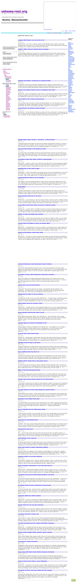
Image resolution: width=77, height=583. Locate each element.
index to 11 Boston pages (54, 33)
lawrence (8, 93)
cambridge (8, 88)
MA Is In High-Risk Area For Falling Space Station (31, 409)
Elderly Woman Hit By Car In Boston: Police (30, 303)
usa (5, 74)
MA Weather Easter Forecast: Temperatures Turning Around (34, 485)
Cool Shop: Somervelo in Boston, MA (28, 514)
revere (7, 101)
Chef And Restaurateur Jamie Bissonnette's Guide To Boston (35, 264)
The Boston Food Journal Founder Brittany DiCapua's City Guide (36, 474)
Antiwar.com (70, 47)
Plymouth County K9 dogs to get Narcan (29, 342)
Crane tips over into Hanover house (28, 419)
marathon (9, 81)
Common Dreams (71, 59)
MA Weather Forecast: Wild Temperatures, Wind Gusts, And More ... (36, 274)
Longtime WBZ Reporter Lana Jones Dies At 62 (31, 40)
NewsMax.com (70, 84)
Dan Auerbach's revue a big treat (27, 438)
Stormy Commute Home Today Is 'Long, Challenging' (32, 561)
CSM (69, 55)
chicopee (8, 90)
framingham (8, 92)
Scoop (69, 97)
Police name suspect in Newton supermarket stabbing (33, 447)
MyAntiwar (70, 79)
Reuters (69, 96)
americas (5, 72)
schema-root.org (7, 69)
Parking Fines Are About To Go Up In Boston (30, 294)
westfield (8, 104)
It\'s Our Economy (71, 73)
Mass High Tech (71, 74)
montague (8, 97)
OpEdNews (70, 87)
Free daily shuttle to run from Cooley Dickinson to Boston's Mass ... (37, 389)
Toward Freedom (71, 101)
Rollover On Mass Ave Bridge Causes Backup (30, 214)
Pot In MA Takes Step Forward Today (28, 333)
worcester (8, 108)
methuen (8, 96)
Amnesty (69, 46)
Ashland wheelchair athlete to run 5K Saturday (31, 177)
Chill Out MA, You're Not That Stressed (28, 285)
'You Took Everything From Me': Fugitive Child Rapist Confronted (36, 523)
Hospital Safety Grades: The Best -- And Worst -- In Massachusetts (36, 139)
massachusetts (8, 76)
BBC (69, 50)
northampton (8, 99)
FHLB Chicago (6, 115)
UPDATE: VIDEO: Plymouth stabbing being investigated (33, 49)
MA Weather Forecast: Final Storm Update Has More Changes (35, 570)
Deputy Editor (22, 186)
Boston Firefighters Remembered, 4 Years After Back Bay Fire (35, 465)
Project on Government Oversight (70, 90)
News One (70, 83)
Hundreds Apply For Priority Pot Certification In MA (32, 323)
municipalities (8, 78)
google (66, 30)
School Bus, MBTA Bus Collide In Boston (29, 495)
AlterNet (69, 45)
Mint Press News (71, 78)
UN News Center (71, 102)
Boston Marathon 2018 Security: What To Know (31, 312)
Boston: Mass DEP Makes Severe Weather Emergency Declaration (36, 552)
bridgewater (8, 87)
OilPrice (69, 86)
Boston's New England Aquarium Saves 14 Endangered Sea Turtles (36, 90)
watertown (8, 103)
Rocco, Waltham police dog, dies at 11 (28, 351)
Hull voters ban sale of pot (25, 429)
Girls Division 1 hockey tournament (27, 541)
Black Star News (71, 52)
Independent (70, 70)
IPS (68, 68)
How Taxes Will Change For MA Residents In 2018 (32, 148)
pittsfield (8, 100)
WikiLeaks (70, 106)
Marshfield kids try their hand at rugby (28, 168)
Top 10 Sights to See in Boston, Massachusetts (31, 99)
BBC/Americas (70, 51)
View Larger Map (48, 29)
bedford (7, 84)
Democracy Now (71, 61)
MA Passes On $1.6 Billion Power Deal (28, 398)
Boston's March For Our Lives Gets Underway (30, 505)
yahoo (70, 30)
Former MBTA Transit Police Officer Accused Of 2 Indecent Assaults (36, 205)
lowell (7, 95)
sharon (7, 102)
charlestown (8, 89)
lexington (8, 94)
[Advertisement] (30, 67)
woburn (7, 107)
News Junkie (70, 82)
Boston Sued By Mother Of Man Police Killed (30, 232)
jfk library (9, 80)
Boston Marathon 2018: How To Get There (29, 196)
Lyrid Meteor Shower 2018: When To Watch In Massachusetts (35, 159)
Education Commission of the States (71, 64)
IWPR (69, 69)
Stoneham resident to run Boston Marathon (30, 456)
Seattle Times (70, 100)
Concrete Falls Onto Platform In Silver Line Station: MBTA (34, 223)
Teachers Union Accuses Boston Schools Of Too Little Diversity (35, 379)
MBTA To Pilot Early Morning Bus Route (29, 370)
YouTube (73, 30)
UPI (68, 104)
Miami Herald (70, 77)
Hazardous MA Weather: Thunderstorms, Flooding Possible (34, 80)
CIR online (70, 54)
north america (7, 73)
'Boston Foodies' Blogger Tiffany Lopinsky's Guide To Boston (35, 532)
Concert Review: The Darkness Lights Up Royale (31, 108)
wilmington (8, 106)
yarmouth (8, 109)
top (73, 580)
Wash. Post (70, 105)
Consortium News (71, 60)
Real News (70, 95)
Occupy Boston (6, 116)
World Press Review (71, 109)
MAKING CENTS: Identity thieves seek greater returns (33, 361)
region (4, 70)
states (5, 75)
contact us (67, 33)
